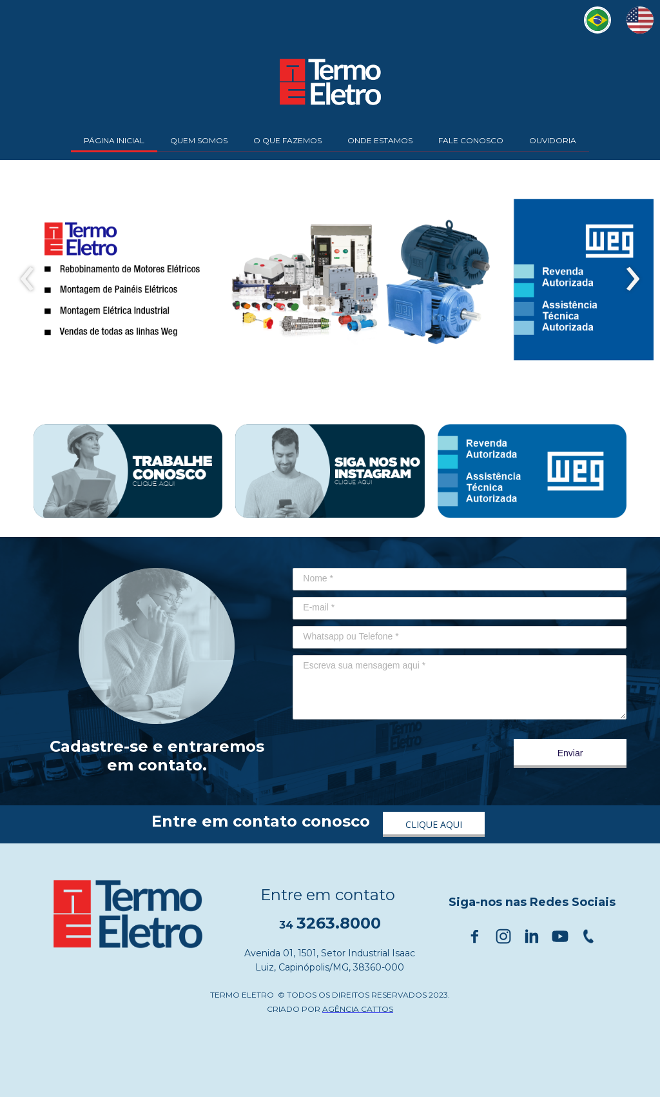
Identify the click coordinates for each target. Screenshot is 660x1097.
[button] (434, 824)
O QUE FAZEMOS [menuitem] (287, 140)
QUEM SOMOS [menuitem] (199, 140)
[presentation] (27, 279)
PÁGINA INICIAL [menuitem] (114, 140)
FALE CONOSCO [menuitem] (470, 140)
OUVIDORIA (552, 140)
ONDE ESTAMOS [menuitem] (379, 140)
